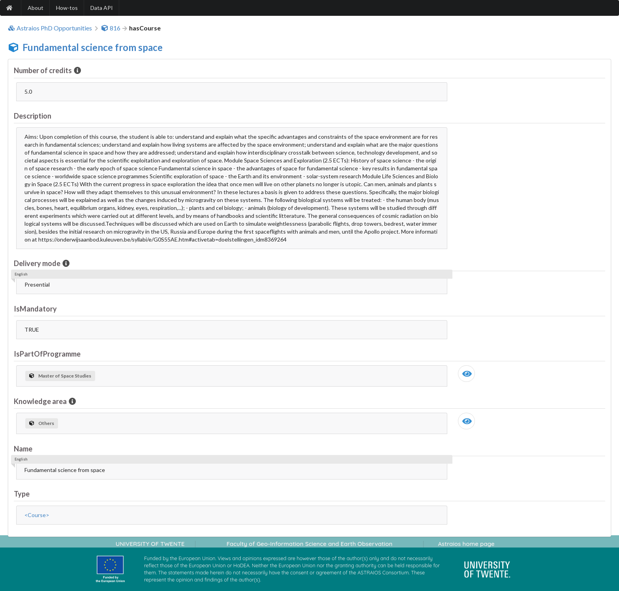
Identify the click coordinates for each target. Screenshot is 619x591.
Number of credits (43, 70)
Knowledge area (41, 401)
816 (110, 28)
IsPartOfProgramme (47, 353)
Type (22, 493)
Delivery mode (38, 263)
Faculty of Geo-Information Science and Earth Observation (309, 544)
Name (23, 448)
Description (32, 115)
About (35, 7)
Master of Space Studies (60, 376)
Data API (101, 7)
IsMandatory (35, 308)
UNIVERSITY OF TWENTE (150, 544)
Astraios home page (466, 544)
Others (41, 423)
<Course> (36, 515)
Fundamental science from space (93, 47)
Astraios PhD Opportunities (50, 28)
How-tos (67, 7)
